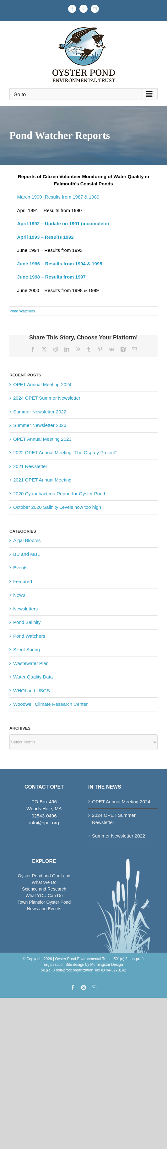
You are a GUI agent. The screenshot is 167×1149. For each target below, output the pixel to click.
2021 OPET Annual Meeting (42, 479)
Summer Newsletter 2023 (39, 425)
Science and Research (44, 888)
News (19, 595)
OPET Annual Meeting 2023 (42, 439)
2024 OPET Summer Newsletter (46, 398)
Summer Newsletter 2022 (39, 411)
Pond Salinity (27, 622)
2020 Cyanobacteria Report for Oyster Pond (59, 493)
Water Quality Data (33, 676)
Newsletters (25, 608)
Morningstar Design (106, 964)
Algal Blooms (27, 540)
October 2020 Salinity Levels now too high (57, 507)
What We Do (44, 882)
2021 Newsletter (30, 466)
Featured (22, 581)
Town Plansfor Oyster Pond (44, 902)
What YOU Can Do (43, 895)
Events (20, 567)
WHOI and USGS (31, 690)
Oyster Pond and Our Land (44, 875)
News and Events (44, 908)
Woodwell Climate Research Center (50, 704)
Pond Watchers (22, 311)
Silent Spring (26, 649)
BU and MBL (26, 554)
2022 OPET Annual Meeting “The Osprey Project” (64, 452)
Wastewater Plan (31, 663)
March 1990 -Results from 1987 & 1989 (58, 196)
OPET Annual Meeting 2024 (42, 384)
